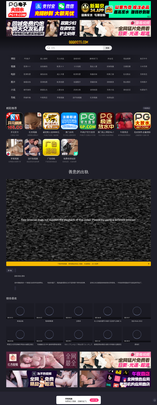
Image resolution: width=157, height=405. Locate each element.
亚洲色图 (43, 82)
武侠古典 (77, 89)
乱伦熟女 (127, 74)
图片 (13, 81)
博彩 (13, 58)
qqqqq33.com (78, 42)
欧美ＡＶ (60, 66)
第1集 (10, 270)
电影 (13, 74)
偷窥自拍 (27, 82)
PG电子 (27, 58)
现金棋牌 (127, 58)
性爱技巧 (143, 89)
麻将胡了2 (94, 58)
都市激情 (27, 89)
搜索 (107, 48)
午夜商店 (43, 97)
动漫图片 (77, 82)
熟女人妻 (93, 66)
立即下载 (94, 400)
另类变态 (143, 74)
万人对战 (60, 58)
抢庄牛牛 (143, 58)
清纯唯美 (110, 82)
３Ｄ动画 (77, 66)
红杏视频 (93, 97)
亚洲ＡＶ (27, 66)
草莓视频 (60, 97)
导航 (13, 97)
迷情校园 (93, 89)
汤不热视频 (77, 97)
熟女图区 (127, 82)
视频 (13, 66)
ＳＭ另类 (143, 66)
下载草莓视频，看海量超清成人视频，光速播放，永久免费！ (104, 263)
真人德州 (43, 58)
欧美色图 (60, 82)
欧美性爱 (77, 74)
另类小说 (110, 89)
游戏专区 (77, 58)
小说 (13, 89)
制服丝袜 (93, 74)
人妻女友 (60, 89)
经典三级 (110, 74)
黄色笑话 (127, 89)
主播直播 (127, 66)
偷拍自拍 (43, 74)
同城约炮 (27, 97)
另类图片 (143, 82)
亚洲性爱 (27, 74)
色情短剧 (110, 97)
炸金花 (110, 58)
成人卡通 (60, 74)
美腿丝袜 (93, 82)
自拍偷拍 (43, 66)
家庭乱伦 (43, 89)
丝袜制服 (110, 66)
